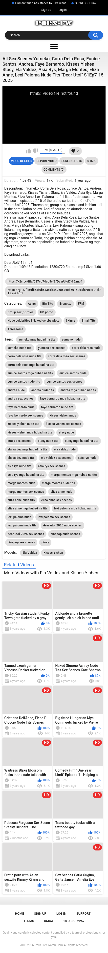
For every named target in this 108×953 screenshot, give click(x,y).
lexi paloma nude (19, 517)
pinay (45, 542)
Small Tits (89, 320)
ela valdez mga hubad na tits (27, 449)
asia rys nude (87, 458)
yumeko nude (71, 339)
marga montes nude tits (58, 483)
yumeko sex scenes (51, 348)
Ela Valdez (29, 552)
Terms (28, 921)
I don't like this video (35, 151)
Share (91, 161)
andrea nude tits (42, 390)
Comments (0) (54, 169)
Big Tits (47, 303)
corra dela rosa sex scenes (66, 356)
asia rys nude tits (20, 466)
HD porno (46, 312)
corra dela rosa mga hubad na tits (31, 365)
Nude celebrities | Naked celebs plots (33, 320)
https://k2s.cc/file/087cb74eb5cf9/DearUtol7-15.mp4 (45, 281)
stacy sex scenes (19, 441)
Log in (63, 10)
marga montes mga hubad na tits (74, 474)
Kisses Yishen (53, 552)
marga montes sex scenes (26, 491)
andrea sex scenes (21, 398)
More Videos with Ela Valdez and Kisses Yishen (51, 572)
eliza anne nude (61, 491)
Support (83, 913)
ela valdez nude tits (21, 458)
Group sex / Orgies (21, 312)
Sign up (46, 10)
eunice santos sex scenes (64, 381)
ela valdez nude (65, 449)
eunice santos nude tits (24, 381)
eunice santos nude (72, 373)
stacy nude (66, 432)
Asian (32, 303)
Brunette (65, 303)
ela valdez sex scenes (56, 458)
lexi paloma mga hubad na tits (75, 508)
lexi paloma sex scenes (54, 517)
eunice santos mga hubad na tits (30, 373)
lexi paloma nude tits (22, 525)
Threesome (15, 329)
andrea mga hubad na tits (78, 390)
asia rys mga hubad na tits (26, 474)
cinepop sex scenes (21, 542)
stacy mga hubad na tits (81, 441)
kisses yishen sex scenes (63, 424)
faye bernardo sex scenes (25, 415)
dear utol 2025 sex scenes (26, 534)
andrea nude (16, 390)
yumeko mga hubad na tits (37, 339)
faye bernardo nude (21, 407)
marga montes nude (21, 483)
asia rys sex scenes (51, 466)
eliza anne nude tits (21, 500)
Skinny (70, 320)
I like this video (28, 151)
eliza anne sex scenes (56, 500)
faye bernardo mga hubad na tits (62, 398)
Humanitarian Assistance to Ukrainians (40, 3)
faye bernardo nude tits (57, 407)
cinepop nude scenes (65, 534)
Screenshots (72, 161)
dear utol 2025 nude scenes (62, 525)
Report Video (47, 161)
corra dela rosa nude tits (25, 356)
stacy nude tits (48, 441)
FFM (81, 303)
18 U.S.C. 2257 (74, 921)
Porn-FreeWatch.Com (49, 945)
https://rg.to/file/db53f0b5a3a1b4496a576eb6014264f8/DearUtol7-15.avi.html (55, 291)
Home (19, 913)
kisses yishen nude (63, 415)
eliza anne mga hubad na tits (28, 508)
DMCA (48, 921)
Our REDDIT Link (85, 3)
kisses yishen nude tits (24, 424)
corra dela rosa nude (86, 348)
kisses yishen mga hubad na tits (30, 432)
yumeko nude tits (20, 348)
